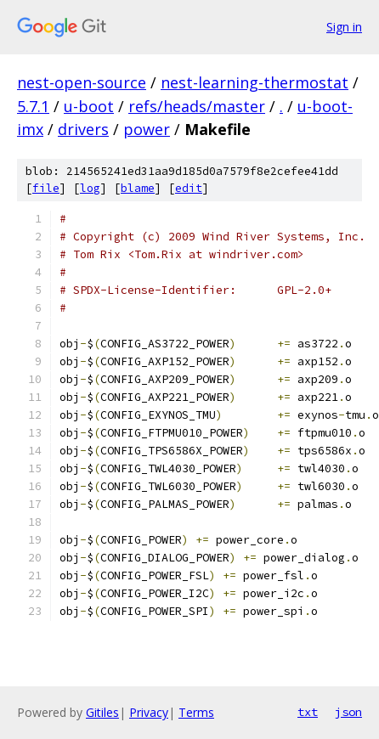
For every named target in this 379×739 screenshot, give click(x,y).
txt (307, 711)
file (45, 188)
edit (188, 188)
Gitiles (102, 712)
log (90, 188)
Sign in (344, 27)
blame (138, 188)
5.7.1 (33, 106)
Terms (196, 712)
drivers (83, 129)
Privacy (148, 712)
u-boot (89, 106)
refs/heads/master (196, 106)
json (348, 711)
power (146, 129)
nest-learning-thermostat (254, 82)
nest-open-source (81, 82)
